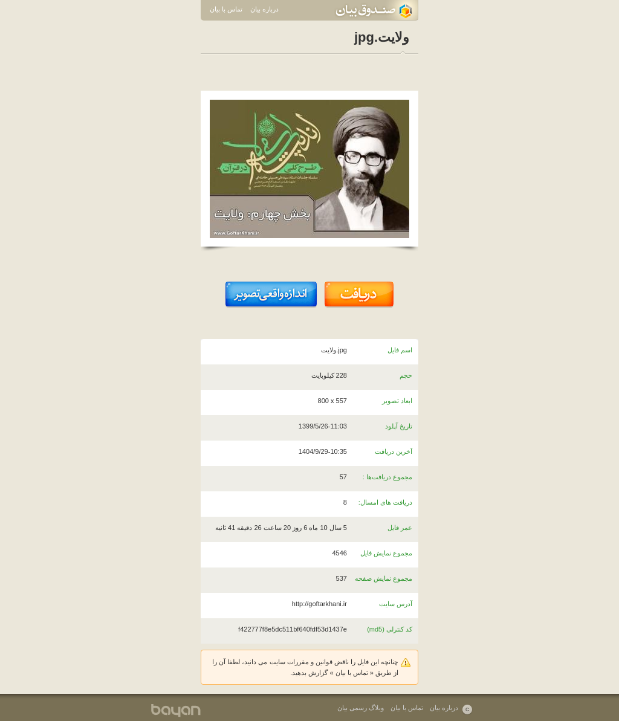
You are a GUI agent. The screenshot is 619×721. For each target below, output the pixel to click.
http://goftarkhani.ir (319, 603)
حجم (406, 375)
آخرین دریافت (393, 451)
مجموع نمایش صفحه (383, 578)
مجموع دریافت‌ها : (387, 476)
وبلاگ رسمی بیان (360, 707)
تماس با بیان (226, 9)
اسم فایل (399, 350)
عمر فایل (399, 527)
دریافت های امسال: (385, 502)
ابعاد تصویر (397, 400)
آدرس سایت (395, 603)
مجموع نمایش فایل (386, 553)
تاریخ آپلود (398, 426)
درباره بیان (264, 9)
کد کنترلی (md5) (389, 629)
